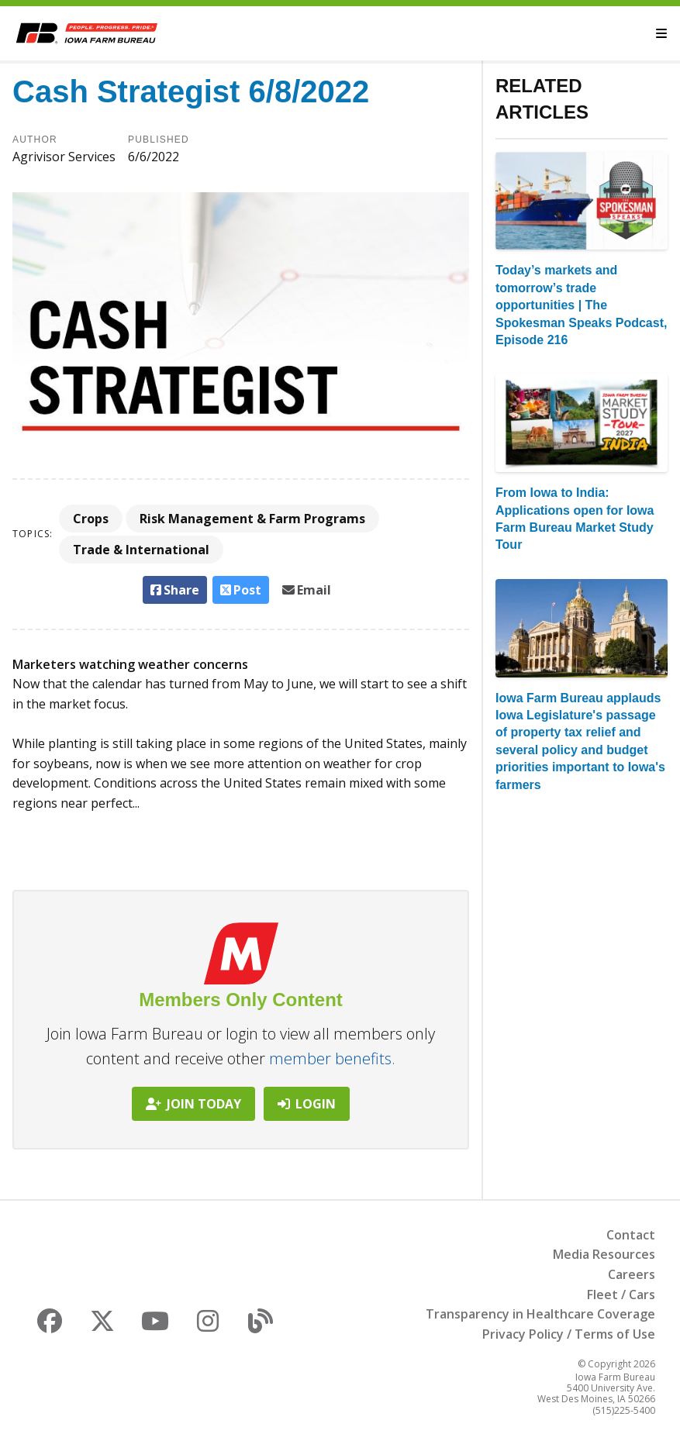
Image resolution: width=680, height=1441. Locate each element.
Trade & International (141, 549)
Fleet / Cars (621, 1294)
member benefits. (332, 1058)
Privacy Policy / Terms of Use (568, 1334)
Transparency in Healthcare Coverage (540, 1313)
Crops (91, 518)
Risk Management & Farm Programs (252, 518)
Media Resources (604, 1254)
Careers (631, 1274)
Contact (630, 1234)
